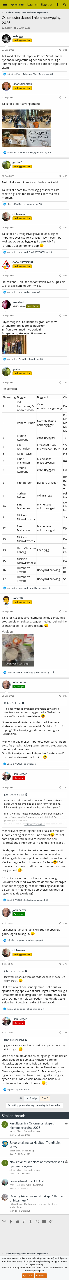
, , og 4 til (29, 588)
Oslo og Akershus (34, 1184)
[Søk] (64, 4)
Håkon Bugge (16, 1204)
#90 (65, 787)
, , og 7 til (29, 152)
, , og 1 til (29, 252)
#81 (65, 49)
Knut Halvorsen (17, 1184)
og (21, 763)
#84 (65, 227)
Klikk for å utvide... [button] (34, 824)
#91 (65, 923)
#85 (65, 275)
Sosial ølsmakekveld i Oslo (27, 1181)
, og (23, 292)
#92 (65, 964)
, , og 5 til (25, 359)
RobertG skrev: (12, 703)
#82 (65, 97)
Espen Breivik (16, 1150)
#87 (65, 382)
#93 (65, 1032)
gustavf (8, 27)
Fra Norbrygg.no (32, 1131)
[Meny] (5, 4)
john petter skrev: (14, 794)
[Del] (59, 50)
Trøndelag (29, 1150)
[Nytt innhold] (57, 4)
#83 (65, 176)
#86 (65, 315)
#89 (65, 695)
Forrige (31, 1098)
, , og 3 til (30, 74)
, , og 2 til (26, 1008)
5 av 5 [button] (45, 1098)
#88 (65, 611)
